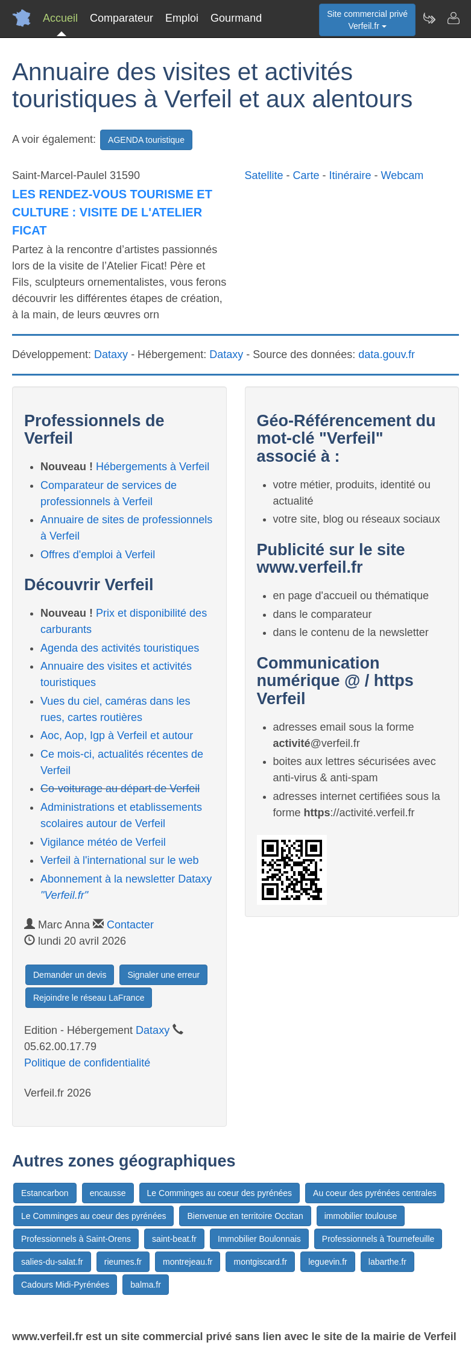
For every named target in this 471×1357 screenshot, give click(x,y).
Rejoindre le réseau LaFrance (88, 998)
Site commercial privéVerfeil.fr (367, 20)
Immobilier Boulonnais (259, 1239)
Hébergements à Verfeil (152, 467)
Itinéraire (350, 175)
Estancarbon (45, 1193)
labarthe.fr (387, 1262)
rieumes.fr (123, 1262)
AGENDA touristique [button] (146, 140)
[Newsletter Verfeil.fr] (429, 18)
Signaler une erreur (163, 975)
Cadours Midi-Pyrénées (65, 1284)
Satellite (264, 175)
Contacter (130, 925)
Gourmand (236, 18)
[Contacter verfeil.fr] (453, 18)
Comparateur (121, 18)
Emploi (181, 18)
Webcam (402, 175)
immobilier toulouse (360, 1216)
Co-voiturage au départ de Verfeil (120, 788)
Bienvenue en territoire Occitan (245, 1216)
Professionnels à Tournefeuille (378, 1239)
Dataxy (111, 354)
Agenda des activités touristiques (119, 648)
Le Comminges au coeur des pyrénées (219, 1193)
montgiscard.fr (260, 1262)
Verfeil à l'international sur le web (119, 860)
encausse (108, 1193)
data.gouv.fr (386, 354)
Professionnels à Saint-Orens (76, 1239)
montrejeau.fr (187, 1262)
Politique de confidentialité (87, 1063)
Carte (306, 175)
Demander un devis (69, 975)
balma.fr (145, 1284)
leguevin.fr (327, 1262)
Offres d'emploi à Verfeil (97, 555)
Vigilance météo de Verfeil (103, 842)
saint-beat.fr (174, 1239)
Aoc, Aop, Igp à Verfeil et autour (116, 735)
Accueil (60, 18)
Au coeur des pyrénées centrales (375, 1193)
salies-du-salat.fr (52, 1262)
